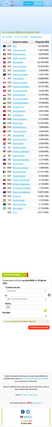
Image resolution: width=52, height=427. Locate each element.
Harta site (33, 395)
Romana (28, 3)
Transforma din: (12, 287)
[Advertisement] (26, 20)
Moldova (26, 417)
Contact (24, 395)
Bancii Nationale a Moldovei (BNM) (35, 379)
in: (6, 295)
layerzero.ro (37, 403)
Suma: (8, 303)
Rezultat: (6, 312)
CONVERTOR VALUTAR (39, 327)
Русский (38, 3)
